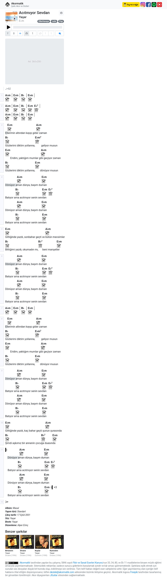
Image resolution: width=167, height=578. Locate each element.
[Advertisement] (94, 73)
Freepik (134, 572)
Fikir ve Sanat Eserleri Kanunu (88, 562)
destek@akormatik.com (62, 572)
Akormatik (25, 562)
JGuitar (53, 575)
